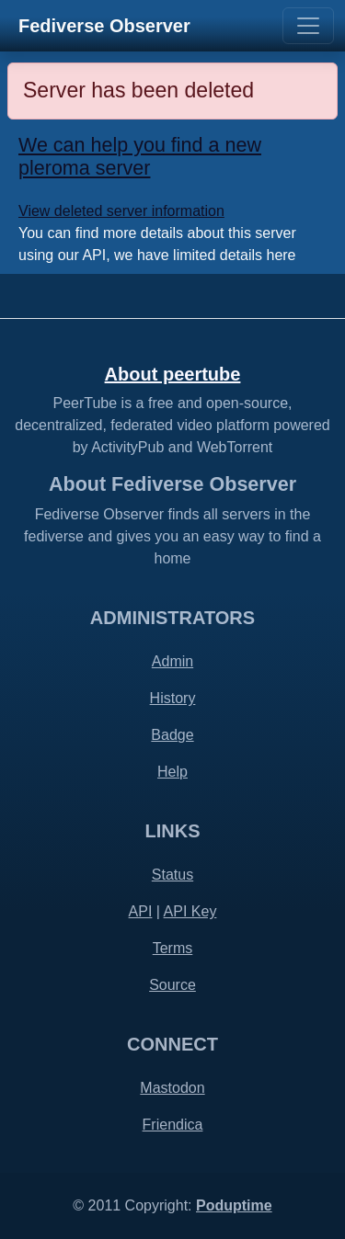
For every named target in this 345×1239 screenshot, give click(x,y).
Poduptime (234, 1205)
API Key (190, 911)
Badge (172, 735)
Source (172, 985)
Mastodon (172, 1088)
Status (172, 874)
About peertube (173, 374)
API (141, 911)
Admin (172, 661)
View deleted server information (121, 211)
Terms (173, 948)
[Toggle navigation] (308, 25)
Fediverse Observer (104, 26)
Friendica (173, 1124)
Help (172, 771)
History (173, 698)
